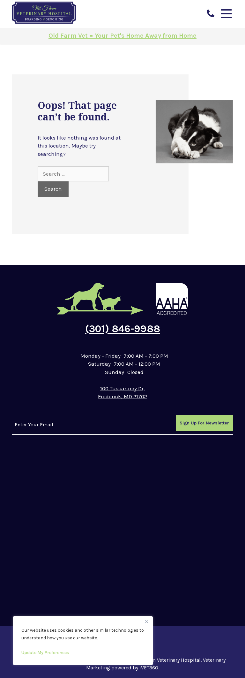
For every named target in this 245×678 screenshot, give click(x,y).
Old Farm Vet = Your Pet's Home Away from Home (122, 35)
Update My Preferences (45, 652)
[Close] (146, 621)
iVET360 (148, 668)
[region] (83, 640)
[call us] (210, 13)
